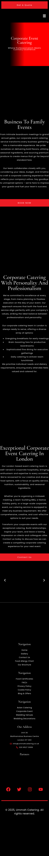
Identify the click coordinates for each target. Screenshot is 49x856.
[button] (44, 16)
